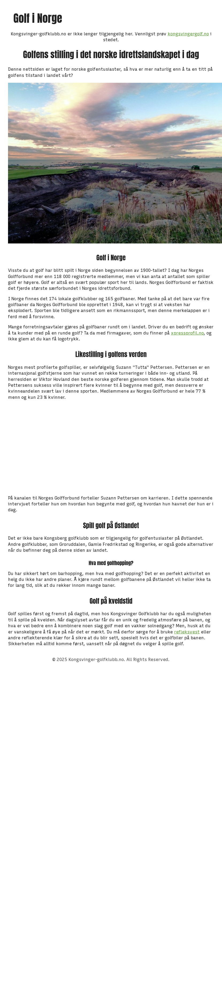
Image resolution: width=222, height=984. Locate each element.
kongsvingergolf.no (188, 33)
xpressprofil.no (187, 333)
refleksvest (187, 631)
